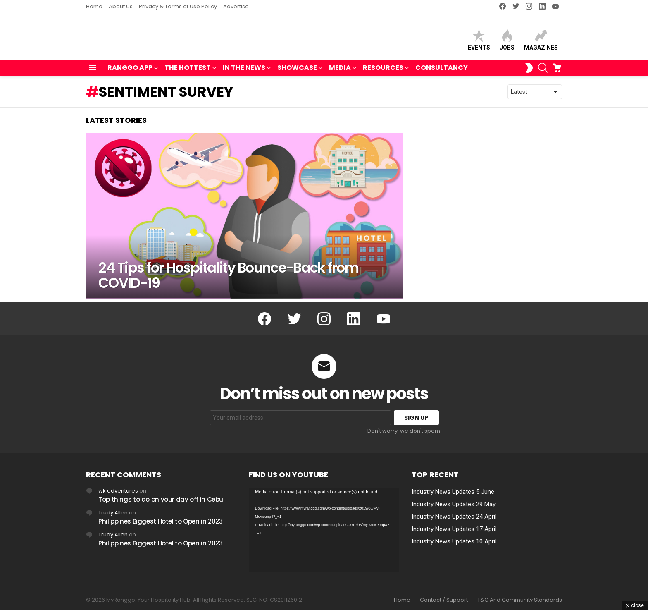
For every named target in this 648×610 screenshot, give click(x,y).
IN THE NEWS (244, 72)
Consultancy (441, 71)
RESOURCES (383, 72)
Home (94, 6)
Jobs (507, 42)
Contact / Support (444, 600)
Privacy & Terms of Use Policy (178, 6)
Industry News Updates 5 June (453, 491)
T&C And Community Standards (519, 600)
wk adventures (118, 491)
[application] (324, 530)
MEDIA (340, 72)
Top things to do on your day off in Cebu (160, 499)
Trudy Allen (113, 513)
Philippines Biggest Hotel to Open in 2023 (160, 521)
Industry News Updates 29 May (454, 504)
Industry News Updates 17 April (454, 529)
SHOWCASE (297, 72)
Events (479, 42)
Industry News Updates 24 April (454, 516)
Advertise (236, 6)
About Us (121, 6)
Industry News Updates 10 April (454, 541)
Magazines (541, 42)
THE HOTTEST (187, 72)
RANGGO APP (129, 72)
